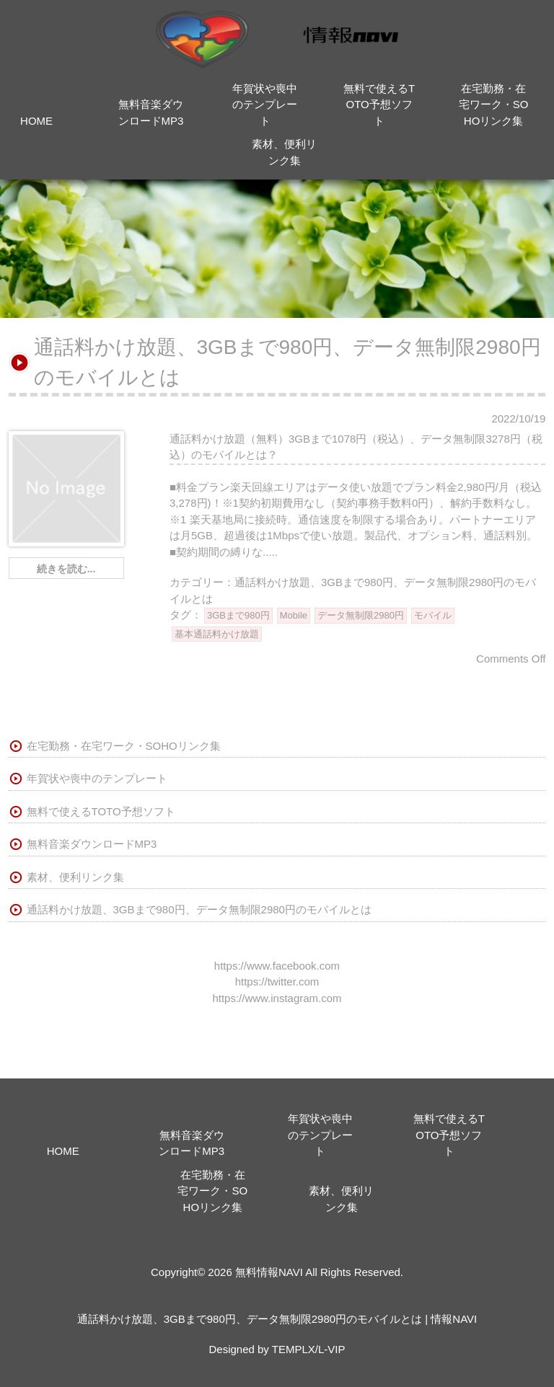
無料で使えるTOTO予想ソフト (379, 104)
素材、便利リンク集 (75, 877)
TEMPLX (293, 1349)
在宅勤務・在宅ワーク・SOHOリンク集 (494, 104)
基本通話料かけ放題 (217, 634)
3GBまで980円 (238, 615)
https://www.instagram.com (276, 998)
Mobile (293, 615)
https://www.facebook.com (277, 966)
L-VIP (332, 1349)
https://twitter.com (277, 981)
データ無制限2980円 (360, 615)
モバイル (433, 615)
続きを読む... (66, 569)
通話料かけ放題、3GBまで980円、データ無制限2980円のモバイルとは (199, 909)
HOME (36, 121)
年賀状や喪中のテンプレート (264, 104)
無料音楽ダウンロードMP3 (92, 844)
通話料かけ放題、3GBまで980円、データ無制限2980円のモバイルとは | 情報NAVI (277, 1319)
